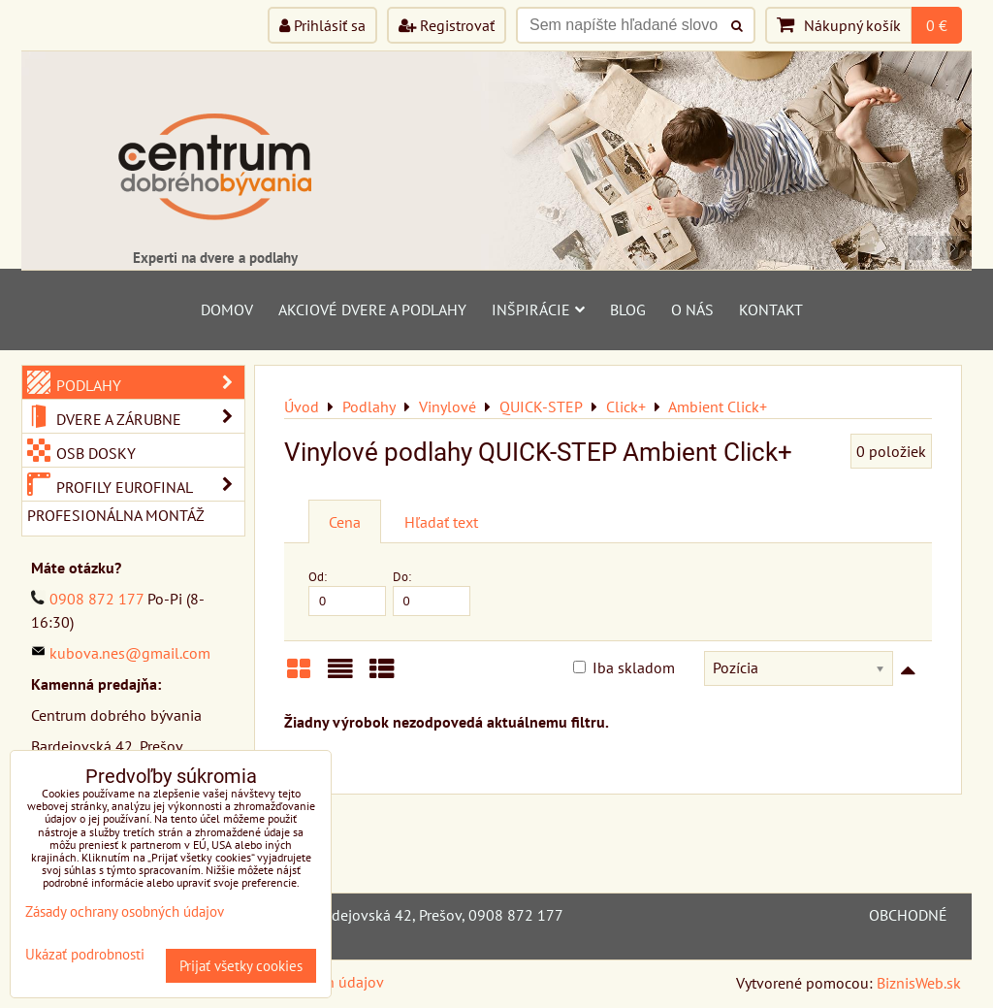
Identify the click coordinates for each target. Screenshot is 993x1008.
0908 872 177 (96, 598)
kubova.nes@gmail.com (129, 653)
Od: (347, 592)
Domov (227, 309)
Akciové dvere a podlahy (372, 309)
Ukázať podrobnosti (84, 955)
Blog (628, 309)
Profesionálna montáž (116, 515)
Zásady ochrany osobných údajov (124, 911)
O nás (692, 309)
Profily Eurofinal (148, 484)
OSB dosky (94, 453)
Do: (431, 592)
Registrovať (447, 25)
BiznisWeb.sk (919, 982)
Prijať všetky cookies (241, 966)
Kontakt (771, 309)
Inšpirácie (538, 309)
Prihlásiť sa (322, 25)
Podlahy (148, 382)
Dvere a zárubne (148, 416)
